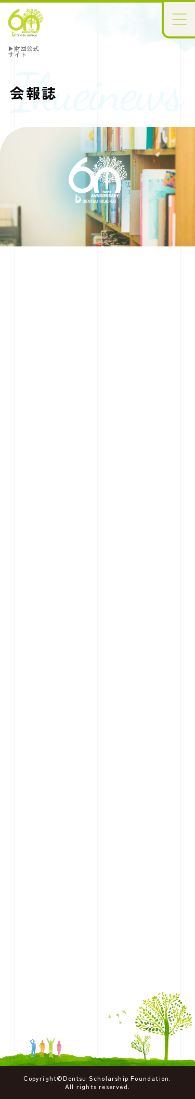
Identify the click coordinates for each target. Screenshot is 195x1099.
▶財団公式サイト (23, 51)
